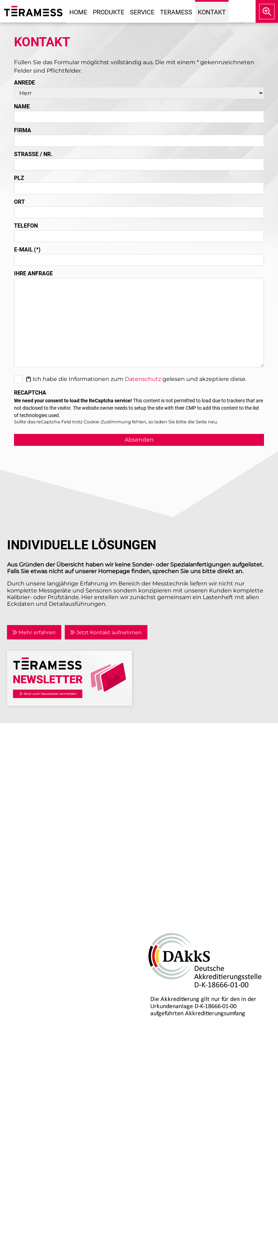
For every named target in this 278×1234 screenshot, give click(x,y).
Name (22, 106)
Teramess (176, 12)
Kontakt (212, 12)
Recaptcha (30, 392)
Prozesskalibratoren (39, 956)
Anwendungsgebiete (174, 779)
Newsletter (159, 804)
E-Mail (27, 249)
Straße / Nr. (33, 154)
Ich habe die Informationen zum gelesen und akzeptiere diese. (130, 377)
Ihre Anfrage (33, 273)
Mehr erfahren (34, 632)
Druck (20, 914)
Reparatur (26, 1009)
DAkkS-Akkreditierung (171, 914)
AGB (150, 836)
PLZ (19, 178)
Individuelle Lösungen (43, 1025)
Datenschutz (143, 379)
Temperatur (28, 940)
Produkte (108, 12)
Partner (154, 787)
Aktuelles (157, 770)
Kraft (18, 948)
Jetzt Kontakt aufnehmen (106, 632)
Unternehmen (164, 762)
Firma (22, 130)
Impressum (160, 819)
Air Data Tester (32, 923)
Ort (19, 202)
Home (78, 12)
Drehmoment (31, 931)
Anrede (24, 82)
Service (142, 12)
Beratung (25, 1000)
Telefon (26, 225)
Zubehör (24, 965)
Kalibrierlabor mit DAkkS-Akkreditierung (68, 1017)
